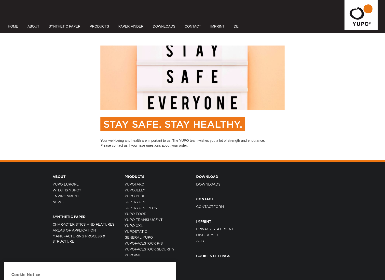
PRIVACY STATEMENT (215, 229)
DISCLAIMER (207, 235)
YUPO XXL (133, 226)
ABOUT (33, 26)
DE (236, 26)
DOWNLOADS (164, 26)
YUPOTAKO (134, 184)
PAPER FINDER (130, 26)
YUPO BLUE (134, 196)
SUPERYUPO (135, 202)
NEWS (58, 202)
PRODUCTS (99, 26)
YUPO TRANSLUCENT (143, 220)
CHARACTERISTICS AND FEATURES (83, 224)
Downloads (208, 184)
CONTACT (193, 26)
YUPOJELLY (134, 190)
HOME (13, 26)
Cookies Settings (213, 256)
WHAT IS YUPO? (67, 190)
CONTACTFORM (210, 207)
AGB (200, 241)
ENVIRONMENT (66, 196)
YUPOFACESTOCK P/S (143, 243)
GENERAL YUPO (138, 237)
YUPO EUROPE (66, 184)
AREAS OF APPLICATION (74, 230)
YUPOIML (132, 255)
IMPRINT (217, 26)
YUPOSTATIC (135, 231)
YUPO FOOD (135, 214)
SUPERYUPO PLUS (140, 208)
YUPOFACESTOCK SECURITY (149, 249)
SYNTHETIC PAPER (65, 26)
